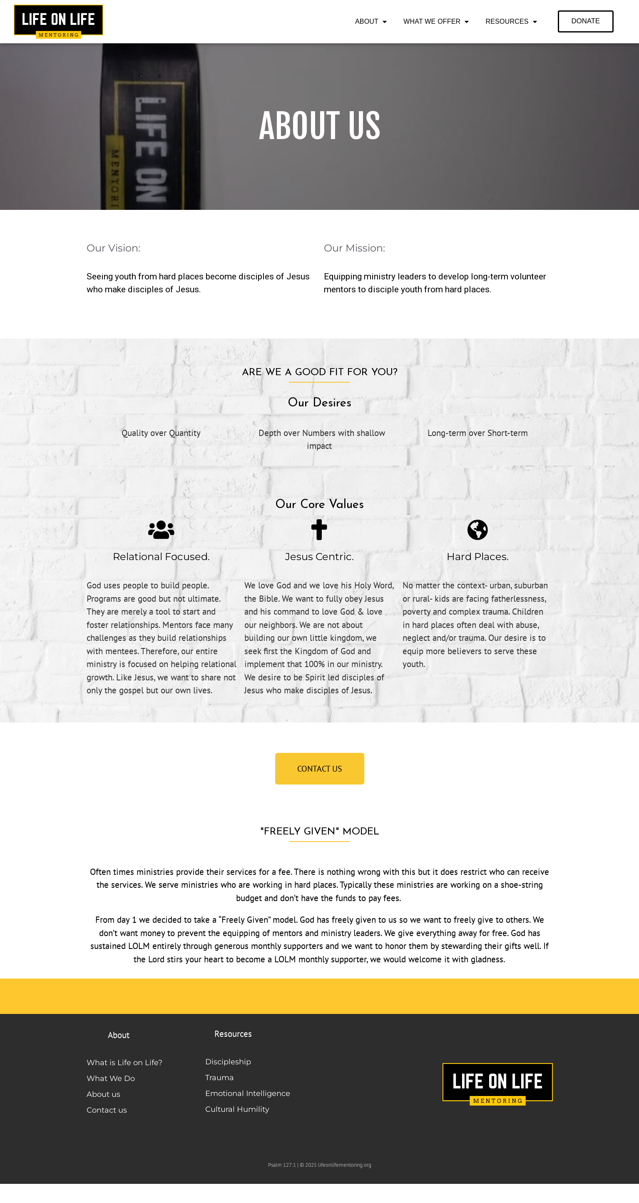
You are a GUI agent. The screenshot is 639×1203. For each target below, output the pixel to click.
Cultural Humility (237, 1109)
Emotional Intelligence (247, 1093)
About (371, 21)
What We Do (111, 1078)
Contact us (107, 1110)
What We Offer (436, 21)
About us (103, 1094)
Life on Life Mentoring (141, 1193)
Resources (511, 21)
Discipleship (228, 1061)
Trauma (219, 1077)
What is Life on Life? (124, 1062)
